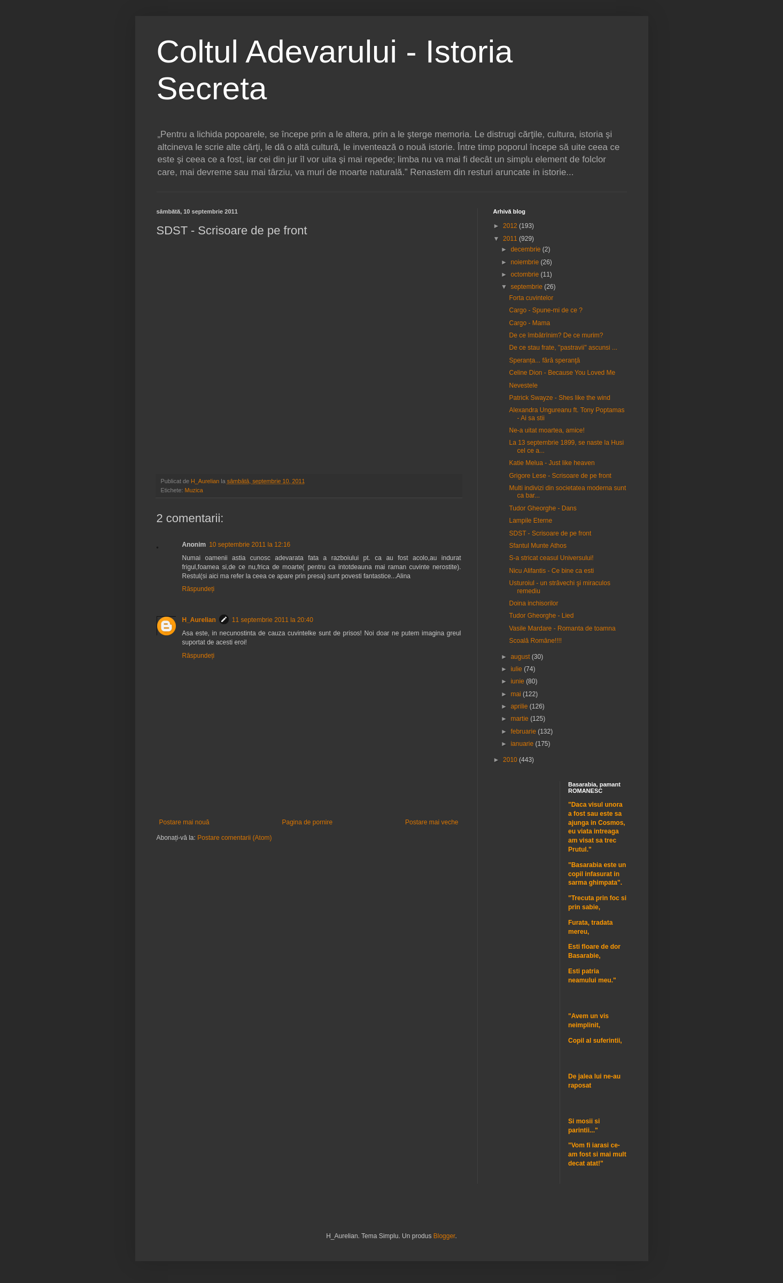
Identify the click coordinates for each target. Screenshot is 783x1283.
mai (516, 694)
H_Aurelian (199, 620)
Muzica (194, 490)
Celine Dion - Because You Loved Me (562, 372)
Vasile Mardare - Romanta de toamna (562, 628)
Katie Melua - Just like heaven (551, 463)
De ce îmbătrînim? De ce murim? (556, 335)
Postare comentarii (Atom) (234, 837)
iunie (518, 681)
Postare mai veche (431, 822)
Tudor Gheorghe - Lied (541, 615)
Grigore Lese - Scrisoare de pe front (560, 475)
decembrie (526, 249)
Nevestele (523, 385)
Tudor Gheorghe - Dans (542, 508)
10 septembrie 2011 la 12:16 (249, 544)
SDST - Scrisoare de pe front (550, 533)
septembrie (527, 286)
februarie (524, 731)
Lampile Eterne (530, 520)
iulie (517, 669)
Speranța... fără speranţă (544, 360)
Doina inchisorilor (533, 603)
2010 (511, 759)
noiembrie (525, 262)
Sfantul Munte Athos (537, 545)
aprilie (519, 706)
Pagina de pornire (307, 822)
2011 (511, 238)
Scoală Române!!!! (535, 640)
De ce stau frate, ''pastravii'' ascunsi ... (563, 347)
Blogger (444, 1236)
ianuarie (522, 743)
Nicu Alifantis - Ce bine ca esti (551, 570)
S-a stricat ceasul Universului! (551, 558)
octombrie (525, 274)
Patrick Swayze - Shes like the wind (559, 398)
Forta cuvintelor (531, 298)
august (520, 656)
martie (520, 718)
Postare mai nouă (184, 822)
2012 (511, 226)
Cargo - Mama (529, 323)
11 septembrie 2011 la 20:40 (272, 620)
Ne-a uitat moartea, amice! (546, 430)
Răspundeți (198, 589)
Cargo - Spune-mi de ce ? (545, 310)
